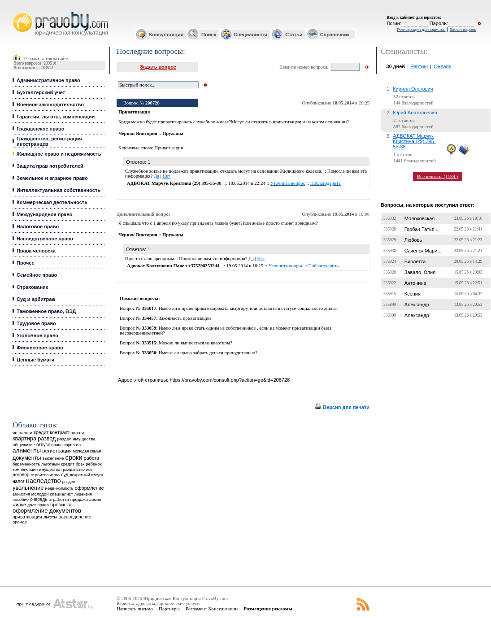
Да (156, 176)
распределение (75, 516)
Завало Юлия (419, 272)
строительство (45, 474)
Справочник (335, 34)
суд (64, 474)
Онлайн (443, 66)
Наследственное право (45, 238)
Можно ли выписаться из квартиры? (195, 342)
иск (89, 469)
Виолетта (415, 261)
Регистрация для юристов (421, 29)
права (42, 505)
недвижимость (59, 488)
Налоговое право (38, 226)
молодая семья (87, 451)
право (56, 445)
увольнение (28, 487)
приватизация (27, 516)
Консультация (166, 34)
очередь (38, 499)
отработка (58, 499)
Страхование (32, 287)
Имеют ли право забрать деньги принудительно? (208, 352)
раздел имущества (76, 438)
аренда (20, 521)
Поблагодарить (325, 183)
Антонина (415, 283)
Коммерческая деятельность (52, 202)
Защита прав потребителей (50, 166)
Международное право (45, 214)
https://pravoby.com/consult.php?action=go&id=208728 (229, 380)
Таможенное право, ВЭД (46, 311)
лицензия (83, 494)
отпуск (43, 444)
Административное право (48, 80)
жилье (19, 504)
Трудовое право (36, 323)
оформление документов (47, 510)
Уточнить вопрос (287, 183)
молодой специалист (52, 494)
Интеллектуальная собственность (58, 190)
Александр (416, 304)
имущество (49, 469)
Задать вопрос (158, 67)
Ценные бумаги (35, 359)
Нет (166, 176)
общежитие (24, 444)
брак (80, 464)
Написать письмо (135, 608)
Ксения (412, 293)
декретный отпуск (87, 475)
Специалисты (250, 34)
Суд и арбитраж (36, 299)
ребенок (93, 463)
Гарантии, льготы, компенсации (56, 116)
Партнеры (169, 608)
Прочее (26, 262)
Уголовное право (37, 335)
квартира (24, 438)
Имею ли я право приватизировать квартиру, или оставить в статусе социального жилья (248, 308)
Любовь (413, 240)
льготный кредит (57, 463)
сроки (74, 457)
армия (95, 499)
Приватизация (168, 147)
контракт (59, 432)
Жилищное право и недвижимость (59, 154)
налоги (25, 432)
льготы (50, 516)
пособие (21, 499)
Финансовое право (40, 347)
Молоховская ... (422, 218)
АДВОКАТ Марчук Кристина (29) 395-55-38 (414, 141)
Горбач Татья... (421, 229)
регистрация (56, 450)
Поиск (208, 34)
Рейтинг (419, 66)
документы (27, 458)
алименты (27, 450)
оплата (77, 432)
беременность (26, 464)
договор (21, 474)
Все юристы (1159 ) (437, 176)
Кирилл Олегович (413, 88)
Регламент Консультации (212, 608)
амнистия (21, 494)
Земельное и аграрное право (52, 178)
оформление (89, 488)
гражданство (73, 469)
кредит (41, 432)
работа (91, 458)
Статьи (293, 34)
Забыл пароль (463, 29)
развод (47, 438)
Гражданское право (40, 128)
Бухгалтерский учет (41, 92)
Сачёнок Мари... (423, 250)
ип (15, 432)
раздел (68, 481)
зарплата (72, 445)
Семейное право (37, 275)
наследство (43, 480)
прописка (61, 504)
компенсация (25, 469)
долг (31, 504)
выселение (53, 458)
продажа (79, 499)
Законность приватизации (185, 318)
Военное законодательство (50, 104)
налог (19, 481)
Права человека (36, 250)
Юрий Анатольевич (415, 112)
